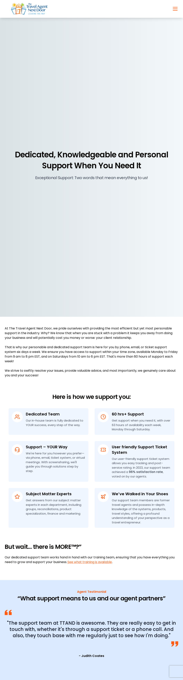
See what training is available (89, 562)
